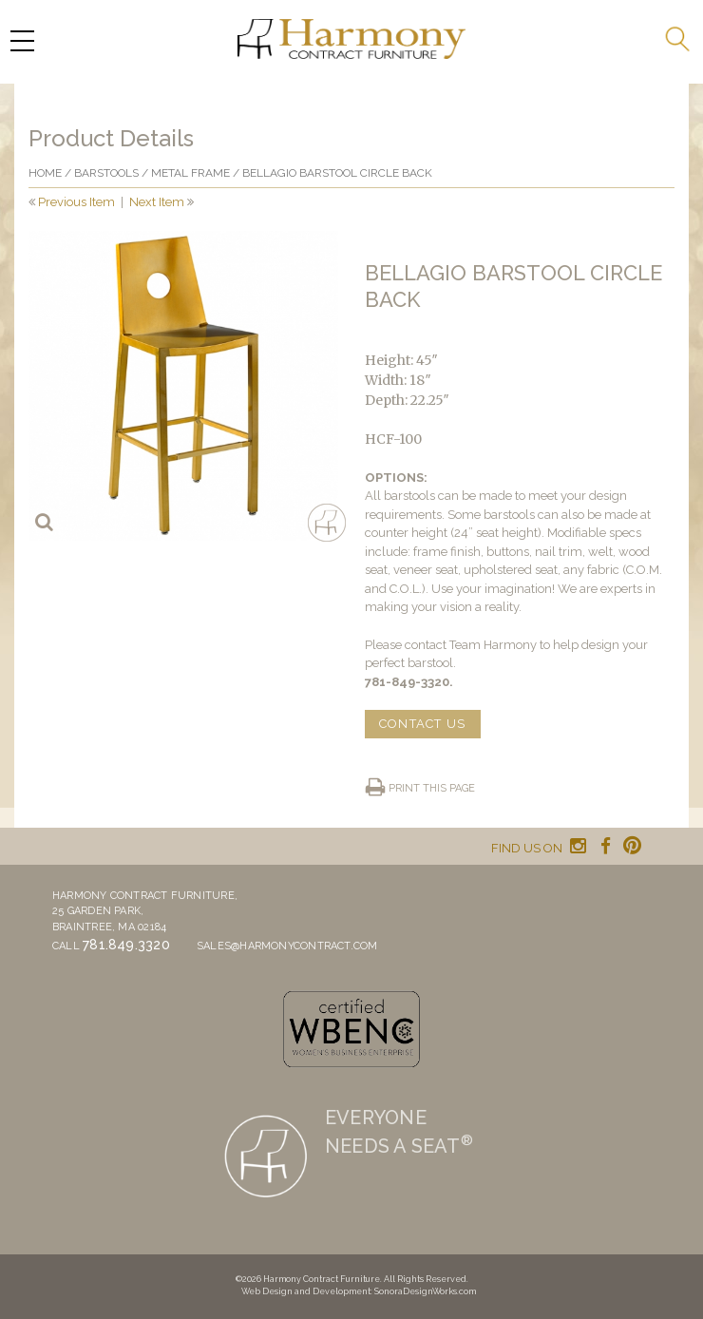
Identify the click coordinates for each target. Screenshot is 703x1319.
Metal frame (190, 173)
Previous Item (76, 202)
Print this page (432, 788)
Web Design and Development (305, 1291)
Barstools (106, 173)
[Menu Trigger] (22, 40)
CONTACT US (422, 724)
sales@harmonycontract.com (287, 946)
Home (45, 173)
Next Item (156, 202)
